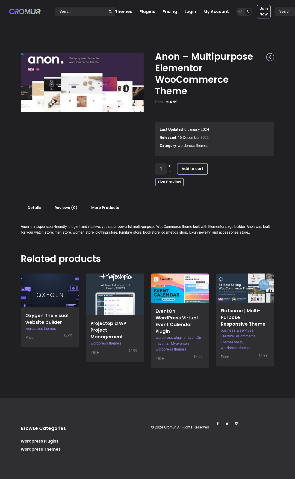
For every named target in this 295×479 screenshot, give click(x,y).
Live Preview (169, 181)
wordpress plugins (171, 337)
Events (163, 343)
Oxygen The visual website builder (46, 318)
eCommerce (246, 336)
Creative (227, 336)
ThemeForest (231, 342)
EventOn (194, 337)
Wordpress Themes (41, 449)
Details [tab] (34, 207)
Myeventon (180, 343)
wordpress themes (193, 146)
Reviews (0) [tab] (66, 207)
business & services (237, 330)
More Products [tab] (105, 207)
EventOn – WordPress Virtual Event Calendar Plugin (177, 321)
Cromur (170, 427)
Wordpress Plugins (40, 441)
